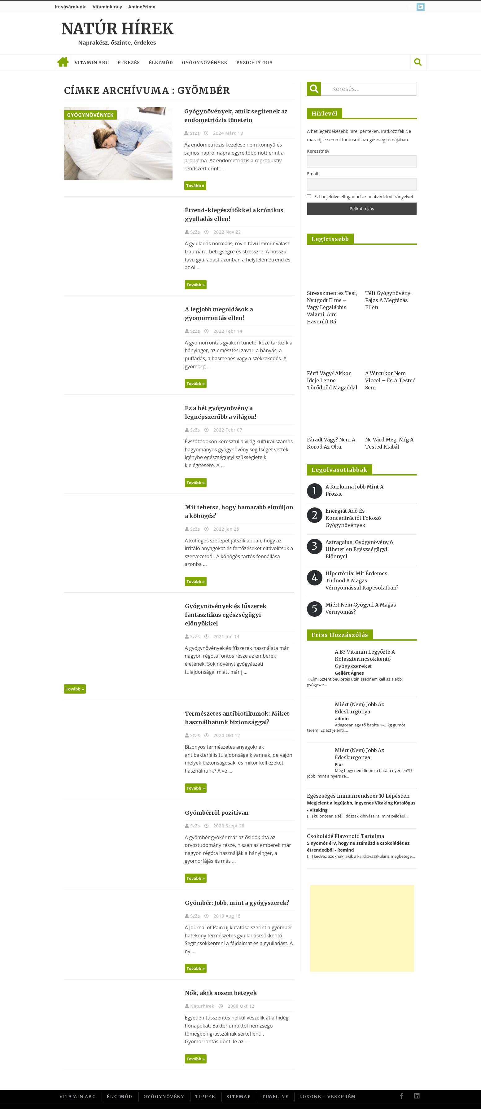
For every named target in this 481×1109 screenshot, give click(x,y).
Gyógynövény (164, 1085)
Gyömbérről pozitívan (214, 804)
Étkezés (128, 62)
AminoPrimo (141, 7)
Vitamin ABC (92, 62)
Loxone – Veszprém (327, 1085)
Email (312, 174)
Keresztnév (318, 151)
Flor (339, 764)
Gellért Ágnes (349, 673)
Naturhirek (199, 995)
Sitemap (238, 1085)
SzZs (192, 133)
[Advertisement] (362, 928)
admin (342, 718)
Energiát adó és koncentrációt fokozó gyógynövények (353, 518)
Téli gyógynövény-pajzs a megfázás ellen (389, 300)
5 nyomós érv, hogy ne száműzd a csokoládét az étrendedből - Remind (358, 846)
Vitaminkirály (107, 7)
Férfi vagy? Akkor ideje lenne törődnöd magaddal (332, 380)
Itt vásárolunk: (71, 7)
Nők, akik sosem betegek (218, 982)
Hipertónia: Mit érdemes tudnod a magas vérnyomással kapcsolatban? (362, 580)
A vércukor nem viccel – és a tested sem (390, 380)
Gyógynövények (205, 62)
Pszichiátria (254, 62)
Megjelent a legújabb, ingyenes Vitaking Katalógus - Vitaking (361, 806)
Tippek (205, 1085)
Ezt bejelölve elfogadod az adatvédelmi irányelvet (363, 196)
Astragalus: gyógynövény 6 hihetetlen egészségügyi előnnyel (359, 549)
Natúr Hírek (117, 29)
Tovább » (193, 185)
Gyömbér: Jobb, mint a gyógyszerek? (234, 894)
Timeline (275, 1085)
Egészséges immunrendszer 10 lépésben (358, 796)
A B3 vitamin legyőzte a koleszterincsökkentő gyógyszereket (365, 659)
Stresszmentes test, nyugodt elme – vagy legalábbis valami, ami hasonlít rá (332, 307)
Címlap (62, 63)
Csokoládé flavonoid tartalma (345, 836)
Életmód (161, 62)
